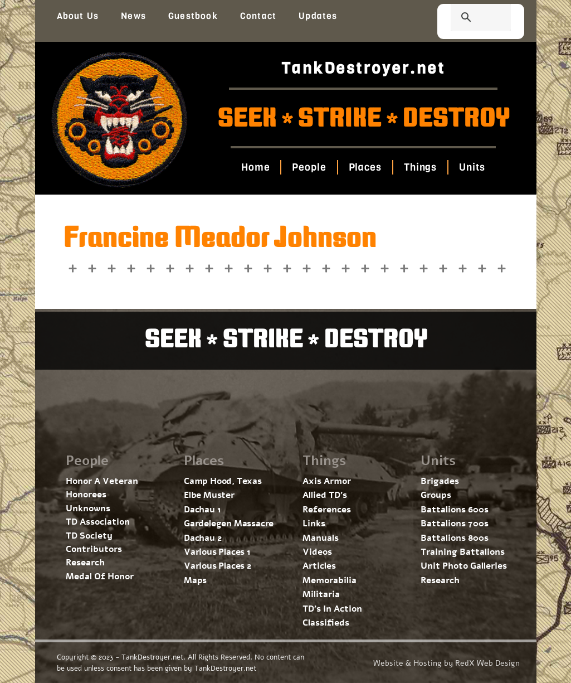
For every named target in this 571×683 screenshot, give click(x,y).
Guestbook (193, 16)
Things (421, 167)
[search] (467, 18)
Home (253, 167)
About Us (78, 16)
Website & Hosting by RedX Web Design (446, 663)
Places (365, 167)
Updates (318, 16)
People (308, 167)
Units (474, 167)
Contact (258, 16)
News (133, 16)
